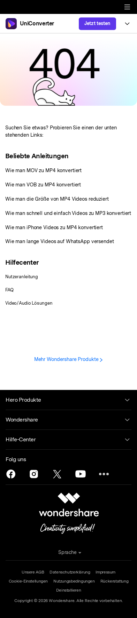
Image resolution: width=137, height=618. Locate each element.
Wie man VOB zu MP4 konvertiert (43, 184)
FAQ (9, 289)
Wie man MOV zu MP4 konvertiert (43, 170)
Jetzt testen (97, 23)
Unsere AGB (33, 572)
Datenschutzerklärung (70, 572)
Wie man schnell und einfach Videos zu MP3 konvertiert (68, 213)
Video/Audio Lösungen (28, 303)
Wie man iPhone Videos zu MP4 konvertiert (54, 227)
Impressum (105, 572)
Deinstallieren (68, 590)
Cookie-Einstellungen (28, 581)
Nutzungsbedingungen (74, 581)
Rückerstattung (114, 581)
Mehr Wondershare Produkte (68, 359)
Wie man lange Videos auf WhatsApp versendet (59, 241)
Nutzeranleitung (21, 276)
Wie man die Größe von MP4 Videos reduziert (57, 199)
